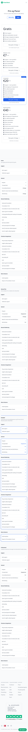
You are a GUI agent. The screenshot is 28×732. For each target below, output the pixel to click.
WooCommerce (4, 687)
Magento (3, 689)
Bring (10, 692)
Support (20, 694)
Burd (10, 697)
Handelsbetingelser (22, 687)
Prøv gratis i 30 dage (14, 45)
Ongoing (3, 694)
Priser (19, 684)
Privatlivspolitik (21, 689)
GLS (10, 687)
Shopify (2, 684)
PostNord (11, 684)
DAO (10, 689)
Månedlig (11, 17)
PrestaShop (3, 692)
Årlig (18, 17)
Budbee (11, 694)
